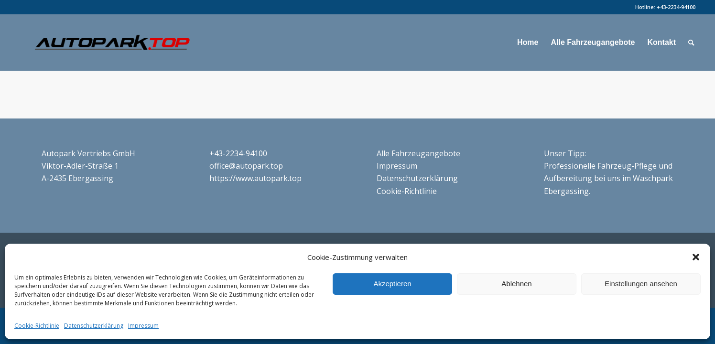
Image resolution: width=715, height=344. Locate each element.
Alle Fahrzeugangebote (418, 153)
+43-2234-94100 (676, 7)
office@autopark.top (246, 166)
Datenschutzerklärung (93, 326)
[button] (696, 257)
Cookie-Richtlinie (36, 326)
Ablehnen (516, 284)
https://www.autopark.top (255, 178)
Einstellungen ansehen (641, 284)
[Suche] (691, 42)
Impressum (143, 326)
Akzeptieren (392, 284)
